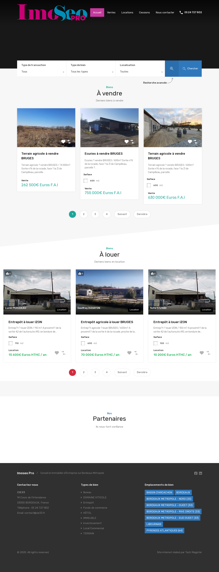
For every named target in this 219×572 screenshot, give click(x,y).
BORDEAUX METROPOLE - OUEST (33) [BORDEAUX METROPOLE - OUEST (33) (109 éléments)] (169, 505)
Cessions (144, 12)
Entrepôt (88, 502)
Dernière (142, 214)
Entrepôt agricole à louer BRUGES (107, 322)
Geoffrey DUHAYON (89, 308)
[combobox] (41, 72)
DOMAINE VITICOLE (94, 497)
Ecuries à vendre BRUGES (104, 154)
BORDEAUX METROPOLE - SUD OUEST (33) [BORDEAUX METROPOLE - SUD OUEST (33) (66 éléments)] (172, 517)
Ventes (111, 12)
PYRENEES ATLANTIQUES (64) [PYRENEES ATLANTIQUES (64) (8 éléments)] (164, 530)
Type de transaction (33, 65)
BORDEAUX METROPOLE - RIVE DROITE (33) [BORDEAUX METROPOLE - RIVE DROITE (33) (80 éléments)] (173, 511)
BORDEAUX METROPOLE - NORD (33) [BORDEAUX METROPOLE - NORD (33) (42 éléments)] (168, 498)
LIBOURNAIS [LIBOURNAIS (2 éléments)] (153, 524)
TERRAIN (88, 533)
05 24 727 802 (193, 12)
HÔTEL (87, 512)
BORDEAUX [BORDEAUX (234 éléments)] (183, 492)
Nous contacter (165, 12)
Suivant (122, 214)
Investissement (92, 523)
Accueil (97, 12)
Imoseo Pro (25, 473)
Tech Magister (193, 552)
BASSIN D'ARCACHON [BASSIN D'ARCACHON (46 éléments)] (159, 492)
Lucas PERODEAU (15, 308)
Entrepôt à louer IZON (25, 322)
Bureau (87, 492)
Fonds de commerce (95, 507)
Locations (127, 12)
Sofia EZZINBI (158, 308)
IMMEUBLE (89, 518)
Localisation (127, 65)
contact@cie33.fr (34, 512)
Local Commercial (93, 528)
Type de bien (78, 65)
